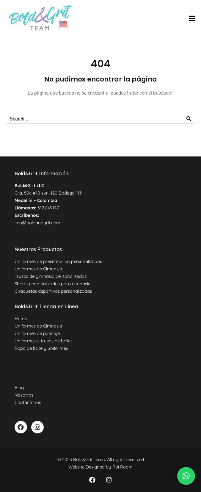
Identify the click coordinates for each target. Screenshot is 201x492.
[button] (186, 476)
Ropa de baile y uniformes (41, 348)
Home (21, 318)
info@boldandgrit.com (37, 222)
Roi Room (122, 467)
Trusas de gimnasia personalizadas (51, 276)
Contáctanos (28, 402)
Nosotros (24, 395)
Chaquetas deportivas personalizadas (53, 291)
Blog (19, 387)
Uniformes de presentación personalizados (58, 261)
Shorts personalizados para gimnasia (53, 283)
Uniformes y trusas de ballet (43, 341)
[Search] (189, 118)
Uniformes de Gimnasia (38, 269)
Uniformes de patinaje (37, 333)
